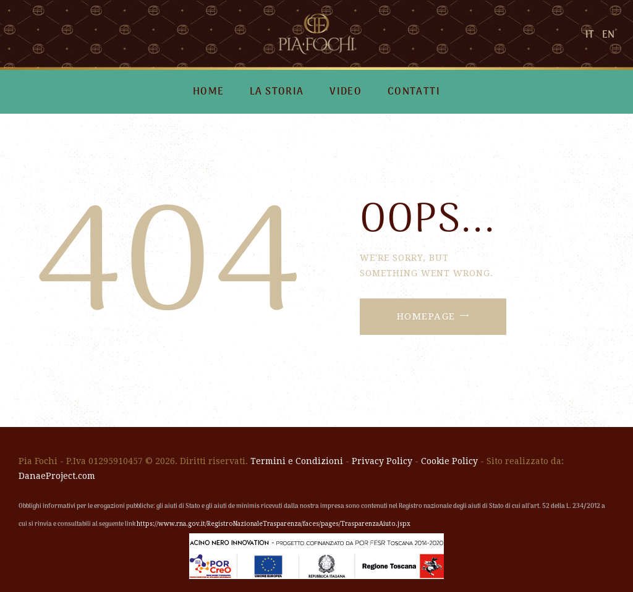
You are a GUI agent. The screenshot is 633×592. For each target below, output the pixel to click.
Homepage (426, 316)
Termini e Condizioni (296, 461)
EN (608, 35)
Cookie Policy (449, 461)
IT (589, 35)
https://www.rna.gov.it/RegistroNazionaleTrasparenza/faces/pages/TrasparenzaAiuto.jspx (273, 523)
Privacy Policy (382, 461)
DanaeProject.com (57, 476)
